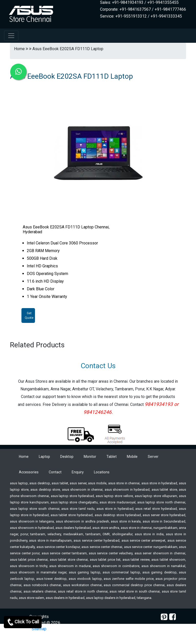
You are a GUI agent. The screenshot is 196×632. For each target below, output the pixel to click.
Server (153, 457)
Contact (55, 472)
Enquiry (78, 472)
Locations (101, 472)
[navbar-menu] (11, 36)
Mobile (132, 457)
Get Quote (29, 315)
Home (24, 457)
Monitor (90, 457)
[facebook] (172, 616)
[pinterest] (164, 616)
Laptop (44, 457)
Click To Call (22, 622)
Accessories (29, 472)
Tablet (111, 457)
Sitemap (39, 628)
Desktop (67, 457)
